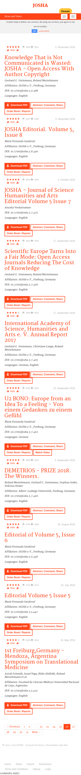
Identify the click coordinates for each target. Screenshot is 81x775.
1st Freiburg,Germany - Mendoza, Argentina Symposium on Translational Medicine (41, 659)
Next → (36, 732)
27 (73, 726)
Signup (36, 769)
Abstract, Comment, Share (48, 105)
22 (41, 726)
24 (53, 726)
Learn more (44, 31)
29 (14, 732)
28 (7, 732)
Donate (65, 11)
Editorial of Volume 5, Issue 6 (39, 538)
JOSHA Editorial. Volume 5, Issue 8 (39, 132)
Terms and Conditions (16, 769)
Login (48, 769)
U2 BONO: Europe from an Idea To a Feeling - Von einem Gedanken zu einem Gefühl (38, 407)
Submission (45, 764)
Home (7, 764)
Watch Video (42, 452)
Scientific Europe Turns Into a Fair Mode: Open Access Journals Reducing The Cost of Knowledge (40, 259)
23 (47, 726)
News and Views (13, 16)
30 (21, 732)
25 (60, 726)
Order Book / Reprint (18, 111)
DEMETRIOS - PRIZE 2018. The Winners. (37, 474)
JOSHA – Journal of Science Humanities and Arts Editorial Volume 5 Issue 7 (39, 196)
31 (27, 732)
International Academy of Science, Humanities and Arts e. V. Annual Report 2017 (37, 331)
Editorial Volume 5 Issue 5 (37, 595)
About (19, 764)
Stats (11, 50)
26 (67, 726)
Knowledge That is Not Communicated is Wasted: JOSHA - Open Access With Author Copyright (39, 66)
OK (34, 31)
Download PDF (17, 105)
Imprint (30, 764)
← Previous (13, 726)
